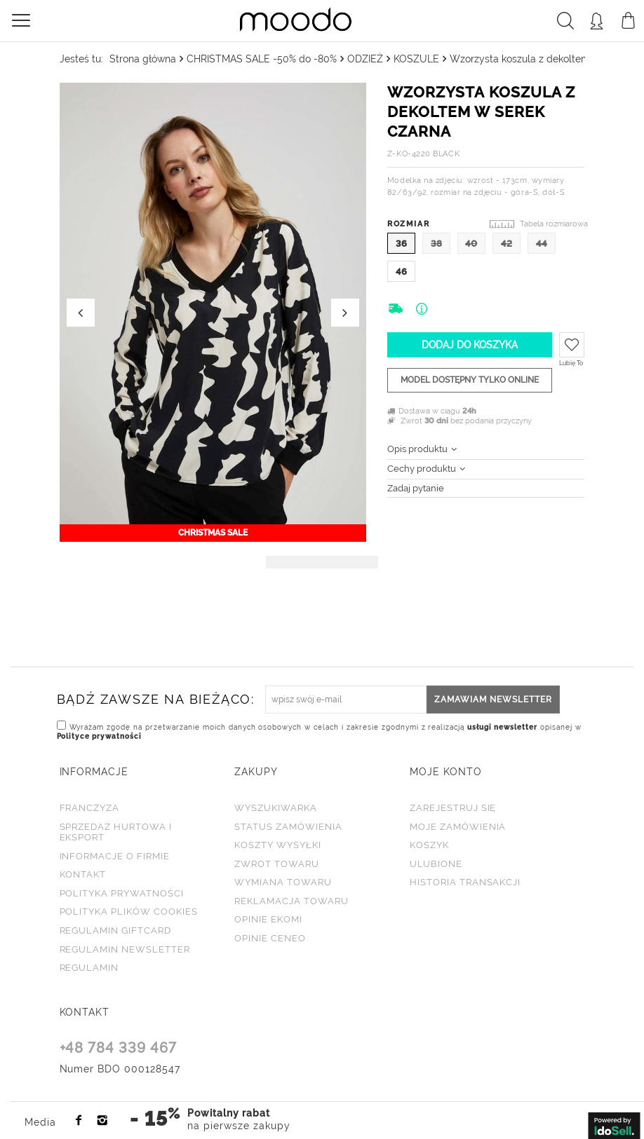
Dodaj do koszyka (470, 344)
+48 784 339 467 (118, 1048)
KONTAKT (85, 1011)
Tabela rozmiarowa (554, 224)
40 (471, 243)
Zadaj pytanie (415, 488)
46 (401, 271)
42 (506, 243)
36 (401, 243)
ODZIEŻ (365, 58)
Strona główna (142, 58)
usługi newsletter (503, 726)
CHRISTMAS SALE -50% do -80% (262, 58)
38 (436, 243)
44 (541, 243)
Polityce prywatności (99, 735)
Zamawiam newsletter (493, 699)
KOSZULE (416, 58)
